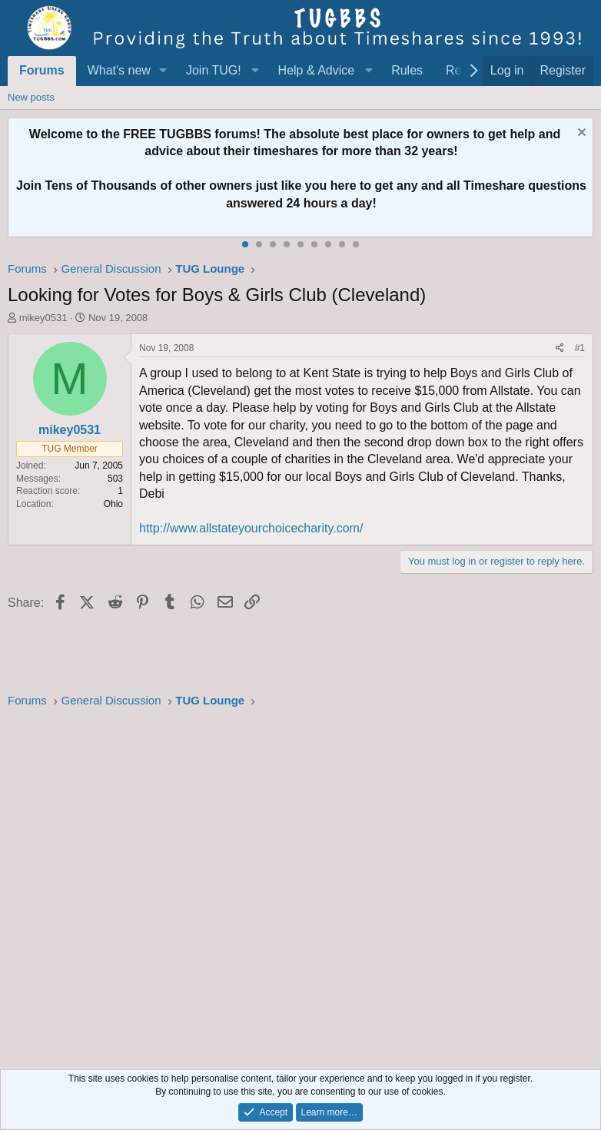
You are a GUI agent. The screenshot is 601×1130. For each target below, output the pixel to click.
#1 (580, 348)
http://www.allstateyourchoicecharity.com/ (251, 528)
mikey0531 (43, 317)
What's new (119, 70)
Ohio (113, 504)
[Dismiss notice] (579, 134)
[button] (163, 70)
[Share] (559, 348)
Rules (407, 70)
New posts (31, 97)
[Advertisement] (300, 884)
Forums (42, 70)
